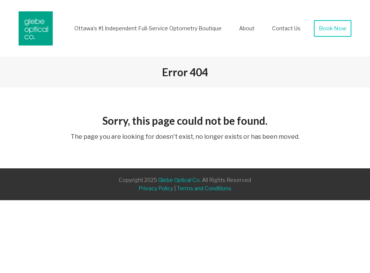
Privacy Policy (156, 188)
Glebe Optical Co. (179, 180)
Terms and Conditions (204, 188)
